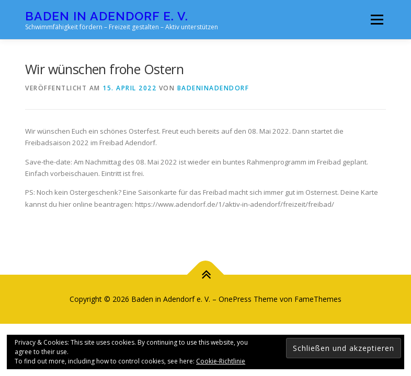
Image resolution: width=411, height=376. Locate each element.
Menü (377, 19)
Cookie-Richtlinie (220, 361)
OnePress (235, 299)
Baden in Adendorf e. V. (106, 16)
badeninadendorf (213, 88)
